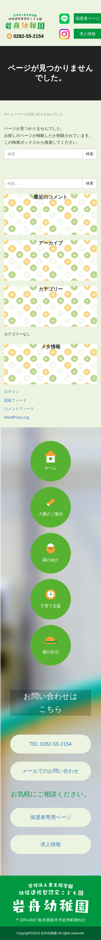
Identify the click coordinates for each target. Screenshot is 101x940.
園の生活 (51, 652)
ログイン (11, 391)
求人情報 (50, 844)
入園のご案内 (51, 514)
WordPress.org (16, 417)
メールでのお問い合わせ (50, 771)
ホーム (9, 114)
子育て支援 (50, 606)
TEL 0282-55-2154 (50, 744)
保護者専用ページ (50, 817)
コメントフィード (19, 409)
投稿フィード (15, 400)
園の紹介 (51, 560)
